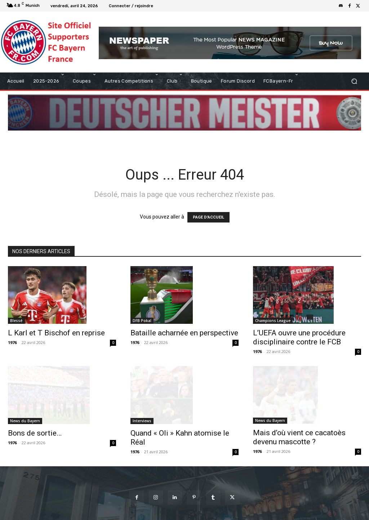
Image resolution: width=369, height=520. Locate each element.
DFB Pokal (142, 320)
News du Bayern (25, 403)
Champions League (272, 320)
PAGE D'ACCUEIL (208, 217)
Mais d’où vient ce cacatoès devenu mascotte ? (299, 411)
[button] (354, 81)
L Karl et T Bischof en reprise (56, 333)
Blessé (16, 320)
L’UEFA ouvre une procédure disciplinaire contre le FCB (299, 337)
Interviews (142, 393)
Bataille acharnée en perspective (184, 333)
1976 (12, 342)
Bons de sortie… (35, 415)
